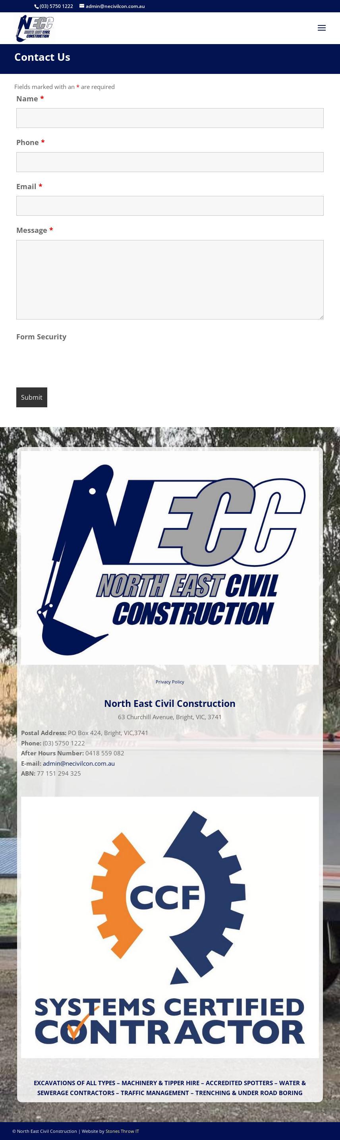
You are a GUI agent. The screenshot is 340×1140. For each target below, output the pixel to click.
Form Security (41, 336)
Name (30, 98)
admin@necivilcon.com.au (79, 763)
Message (34, 230)
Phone (30, 142)
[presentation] (76, 361)
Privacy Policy (170, 682)
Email (29, 186)
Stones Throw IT (122, 1131)
